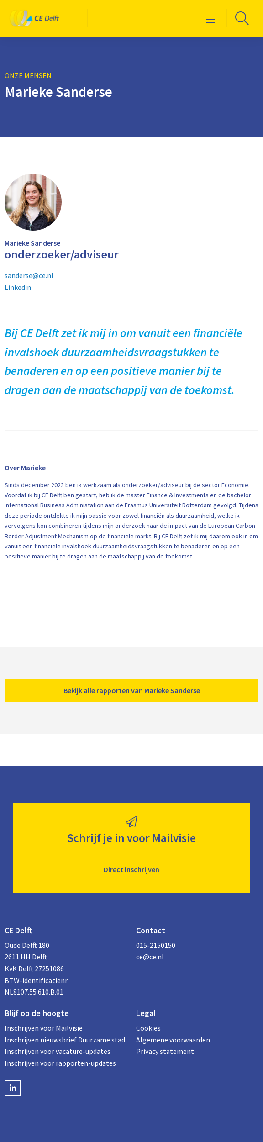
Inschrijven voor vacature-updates (57, 1051)
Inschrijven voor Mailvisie (44, 1027)
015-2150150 (155, 945)
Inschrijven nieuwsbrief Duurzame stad (65, 1039)
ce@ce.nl (150, 956)
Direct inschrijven (131, 869)
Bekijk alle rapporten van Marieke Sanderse (131, 690)
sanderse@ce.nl (29, 275)
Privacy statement (165, 1051)
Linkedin (18, 287)
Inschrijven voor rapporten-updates (60, 1063)
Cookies (148, 1027)
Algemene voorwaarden (173, 1039)
